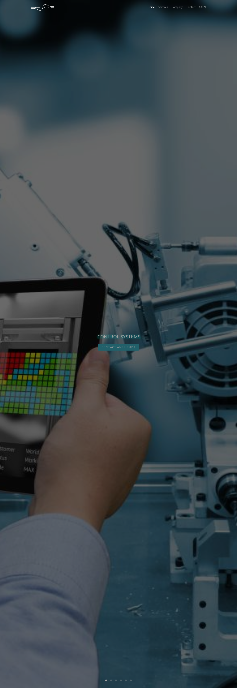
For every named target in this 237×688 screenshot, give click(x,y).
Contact (191, 7)
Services (163, 7)
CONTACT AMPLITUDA (118, 347)
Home (151, 7)
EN (202, 7)
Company (177, 7)
